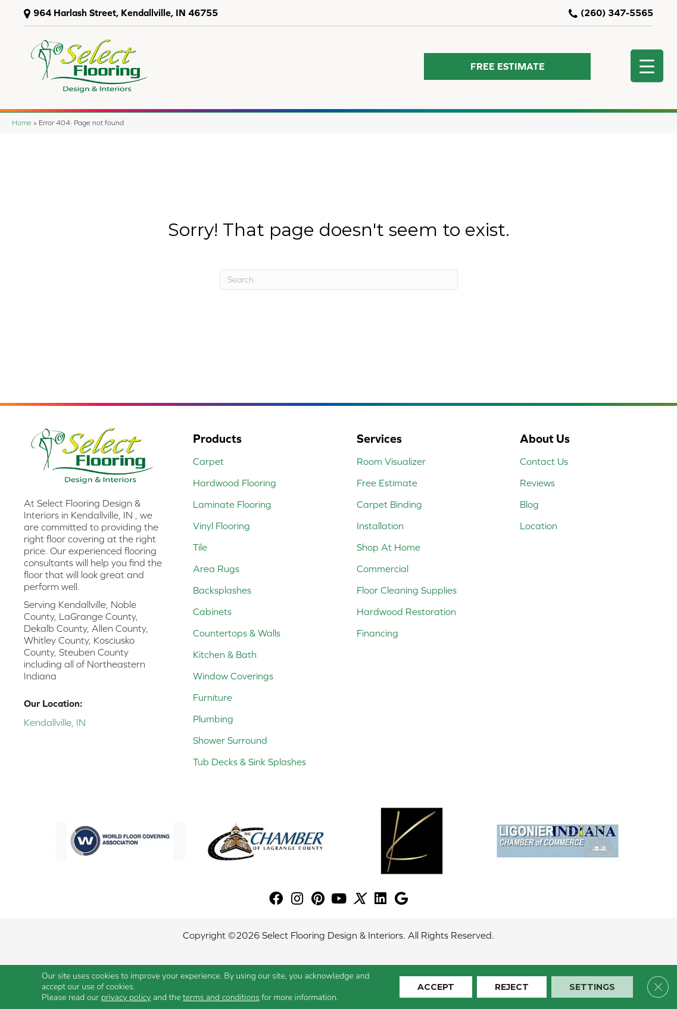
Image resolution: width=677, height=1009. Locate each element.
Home (22, 122)
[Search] (339, 279)
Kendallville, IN (55, 722)
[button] (507, 66)
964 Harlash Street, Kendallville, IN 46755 (125, 12)
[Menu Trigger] (647, 65)
